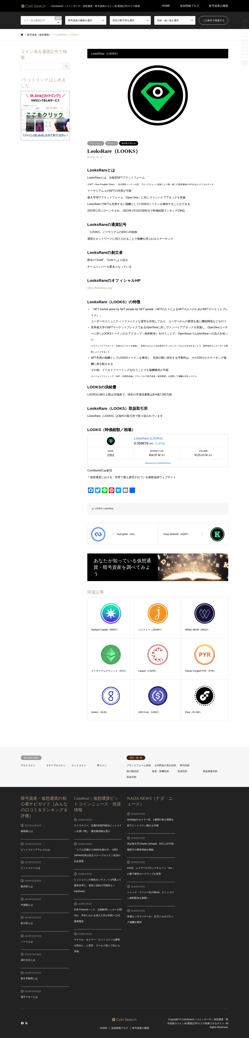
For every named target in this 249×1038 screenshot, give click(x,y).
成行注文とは (28, 960)
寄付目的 (185, 765)
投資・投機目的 (160, 771)
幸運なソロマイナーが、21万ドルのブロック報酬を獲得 (150, 919)
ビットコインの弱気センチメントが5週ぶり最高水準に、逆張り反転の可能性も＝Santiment (97, 885)
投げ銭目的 (133, 771)
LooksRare (108, 508)
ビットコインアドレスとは (35, 849)
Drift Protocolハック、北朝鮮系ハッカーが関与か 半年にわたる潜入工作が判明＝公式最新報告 (98, 915)
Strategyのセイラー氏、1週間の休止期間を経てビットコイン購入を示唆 (150, 822)
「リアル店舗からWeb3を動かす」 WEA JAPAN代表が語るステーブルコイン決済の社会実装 (97, 855)
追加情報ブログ (189, 5)
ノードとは (27, 941)
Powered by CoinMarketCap (158, 463)
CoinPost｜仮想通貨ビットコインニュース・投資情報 (97, 804)
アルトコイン (96, 143)
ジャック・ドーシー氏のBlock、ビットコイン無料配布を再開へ (150, 895)
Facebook (22, 1023)
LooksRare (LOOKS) (148, 438)
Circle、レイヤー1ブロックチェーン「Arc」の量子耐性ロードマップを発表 (151, 871)
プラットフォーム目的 (139, 765)
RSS (26, 1023)
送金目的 (131, 777)
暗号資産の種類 (218, 5)
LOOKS (98, 508)
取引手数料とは (29, 978)
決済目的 (182, 771)
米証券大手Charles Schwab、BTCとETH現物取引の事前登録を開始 (150, 846)
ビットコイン (79, 765)
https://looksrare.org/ (100, 287)
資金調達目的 (210, 771)
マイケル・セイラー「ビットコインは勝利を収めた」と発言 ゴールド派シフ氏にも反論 (97, 945)
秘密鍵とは (27, 831)
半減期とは (27, 904)
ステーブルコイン (56, 765)
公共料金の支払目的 (165, 765)
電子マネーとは (29, 997)
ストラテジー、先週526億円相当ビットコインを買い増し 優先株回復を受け (98, 828)
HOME (166, 5)
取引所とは (27, 923)
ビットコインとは (30, 868)
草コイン (112, 143)
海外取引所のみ (128, 143)
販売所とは (27, 886)
